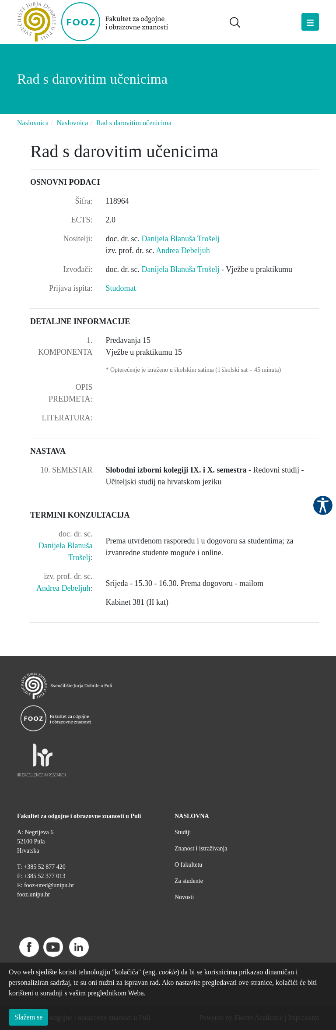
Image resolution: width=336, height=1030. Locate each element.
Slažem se (28, 1017)
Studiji (183, 832)
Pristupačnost (322, 505)
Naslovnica (33, 123)
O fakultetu (188, 864)
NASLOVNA (192, 816)
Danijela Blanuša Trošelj (180, 238)
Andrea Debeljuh (183, 250)
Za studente (189, 881)
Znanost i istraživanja (201, 848)
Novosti (184, 897)
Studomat (121, 288)
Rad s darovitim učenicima (134, 123)
